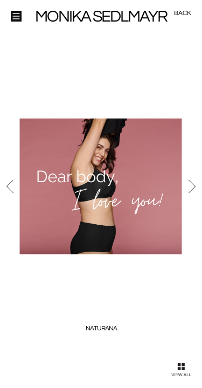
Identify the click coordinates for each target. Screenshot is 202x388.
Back (182, 13)
